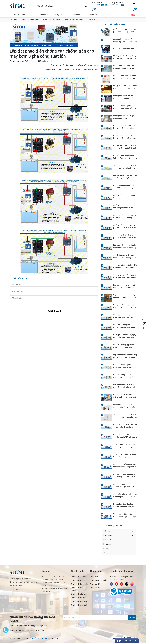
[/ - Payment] (114, 638)
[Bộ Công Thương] (123, 591)
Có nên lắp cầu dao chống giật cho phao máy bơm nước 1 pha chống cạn (125, 397)
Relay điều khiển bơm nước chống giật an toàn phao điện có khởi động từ (125, 307)
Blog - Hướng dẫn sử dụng (29, 19)
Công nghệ (57, 15)
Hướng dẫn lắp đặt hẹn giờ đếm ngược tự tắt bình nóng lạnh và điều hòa (124, 118)
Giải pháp (42, 15)
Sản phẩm (72, 15)
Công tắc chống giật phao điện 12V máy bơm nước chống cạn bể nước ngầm (123, 347)
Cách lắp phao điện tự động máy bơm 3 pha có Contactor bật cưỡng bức (125, 367)
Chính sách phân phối (79, 605)
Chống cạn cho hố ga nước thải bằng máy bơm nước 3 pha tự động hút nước (124, 207)
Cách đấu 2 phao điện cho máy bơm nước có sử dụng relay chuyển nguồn (124, 317)
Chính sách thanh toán (79, 584)
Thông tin (119, 553)
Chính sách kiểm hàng (79, 594)
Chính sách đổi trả (78, 598)
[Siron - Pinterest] (121, 584)
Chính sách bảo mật (78, 580)
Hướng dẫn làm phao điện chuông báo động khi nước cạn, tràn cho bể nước (124, 407)
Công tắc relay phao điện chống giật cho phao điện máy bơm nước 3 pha (123, 377)
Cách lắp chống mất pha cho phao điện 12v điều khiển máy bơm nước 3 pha (125, 237)
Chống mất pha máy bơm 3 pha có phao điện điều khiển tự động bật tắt (124, 227)
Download (85, 15)
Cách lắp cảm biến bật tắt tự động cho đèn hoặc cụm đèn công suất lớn (124, 78)
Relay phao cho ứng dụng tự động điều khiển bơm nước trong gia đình (124, 337)
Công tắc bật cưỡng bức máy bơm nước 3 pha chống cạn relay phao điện (124, 217)
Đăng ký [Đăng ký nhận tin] (132, 617)
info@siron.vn (16, 586)
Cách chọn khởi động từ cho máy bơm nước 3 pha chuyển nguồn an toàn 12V (125, 277)
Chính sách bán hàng (79, 577)
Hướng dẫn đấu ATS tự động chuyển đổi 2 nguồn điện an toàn (124, 58)
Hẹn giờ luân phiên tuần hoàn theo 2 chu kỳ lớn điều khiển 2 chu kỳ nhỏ (125, 88)
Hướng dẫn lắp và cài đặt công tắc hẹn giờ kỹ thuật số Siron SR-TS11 (124, 98)
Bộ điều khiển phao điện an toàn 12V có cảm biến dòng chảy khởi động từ (124, 157)
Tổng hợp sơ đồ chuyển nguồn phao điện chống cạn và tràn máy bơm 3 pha (124, 516)
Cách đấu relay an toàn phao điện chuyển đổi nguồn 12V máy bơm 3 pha (125, 496)
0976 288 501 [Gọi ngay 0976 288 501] (102, 5)
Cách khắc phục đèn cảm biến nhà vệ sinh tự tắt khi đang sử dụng (123, 68)
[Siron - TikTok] (126, 584)
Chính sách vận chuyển (76, 589)
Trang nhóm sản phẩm (98, 580)
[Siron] (22, 6)
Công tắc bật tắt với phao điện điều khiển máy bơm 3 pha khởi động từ (125, 267)
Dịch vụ (97, 15)
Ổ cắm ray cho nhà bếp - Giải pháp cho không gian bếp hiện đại (125, 31)
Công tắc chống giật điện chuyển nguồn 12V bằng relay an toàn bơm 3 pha (125, 436)
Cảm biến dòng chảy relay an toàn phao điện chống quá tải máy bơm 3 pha (125, 257)
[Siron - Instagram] (132, 584)
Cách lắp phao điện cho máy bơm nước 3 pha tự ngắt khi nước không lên (124, 128)
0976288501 (16, 589)
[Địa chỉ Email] (99, 617)
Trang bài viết (95, 584)
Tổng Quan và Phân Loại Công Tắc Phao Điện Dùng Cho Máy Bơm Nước (123, 48)
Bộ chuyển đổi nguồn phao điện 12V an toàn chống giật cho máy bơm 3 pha (124, 187)
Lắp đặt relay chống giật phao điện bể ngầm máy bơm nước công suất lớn (125, 177)
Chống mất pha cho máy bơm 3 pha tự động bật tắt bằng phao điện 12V (125, 197)
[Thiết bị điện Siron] (39, 638)
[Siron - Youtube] (116, 584)
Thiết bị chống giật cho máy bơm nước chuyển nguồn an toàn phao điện (124, 456)
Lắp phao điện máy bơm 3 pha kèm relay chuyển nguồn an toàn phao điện (125, 297)
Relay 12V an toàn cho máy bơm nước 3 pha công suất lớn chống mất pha (124, 138)
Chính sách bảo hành (79, 601)
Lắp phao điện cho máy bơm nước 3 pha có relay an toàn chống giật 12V (124, 387)
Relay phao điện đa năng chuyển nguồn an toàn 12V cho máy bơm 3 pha (124, 506)
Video (133, 15)
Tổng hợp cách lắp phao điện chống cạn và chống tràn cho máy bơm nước (125, 167)
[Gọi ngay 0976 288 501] (93, 3)
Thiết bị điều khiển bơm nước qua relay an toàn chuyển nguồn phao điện (125, 446)
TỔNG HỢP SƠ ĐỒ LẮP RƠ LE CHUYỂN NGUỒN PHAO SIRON (74, 65)
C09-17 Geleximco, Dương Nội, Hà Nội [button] (24, 582)
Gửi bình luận (54, 311)
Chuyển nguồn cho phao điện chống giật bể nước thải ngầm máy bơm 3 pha (125, 147)
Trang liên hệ (95, 588)
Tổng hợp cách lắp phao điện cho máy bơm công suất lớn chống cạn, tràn (125, 416)
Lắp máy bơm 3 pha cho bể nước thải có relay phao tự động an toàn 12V (124, 287)
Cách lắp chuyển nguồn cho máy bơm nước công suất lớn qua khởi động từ (125, 466)
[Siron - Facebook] (111, 584)
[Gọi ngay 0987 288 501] (113, 3)
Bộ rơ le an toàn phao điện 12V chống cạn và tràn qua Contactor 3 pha (124, 476)
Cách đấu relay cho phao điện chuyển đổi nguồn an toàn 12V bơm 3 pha (125, 486)
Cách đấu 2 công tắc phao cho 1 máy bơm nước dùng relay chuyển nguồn (124, 327)
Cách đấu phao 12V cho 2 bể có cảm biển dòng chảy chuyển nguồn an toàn (125, 426)
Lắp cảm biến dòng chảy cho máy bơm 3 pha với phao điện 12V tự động (125, 247)
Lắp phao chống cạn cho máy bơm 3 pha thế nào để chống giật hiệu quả (125, 357)
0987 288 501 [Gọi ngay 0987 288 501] (122, 5)
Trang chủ (13, 19)
